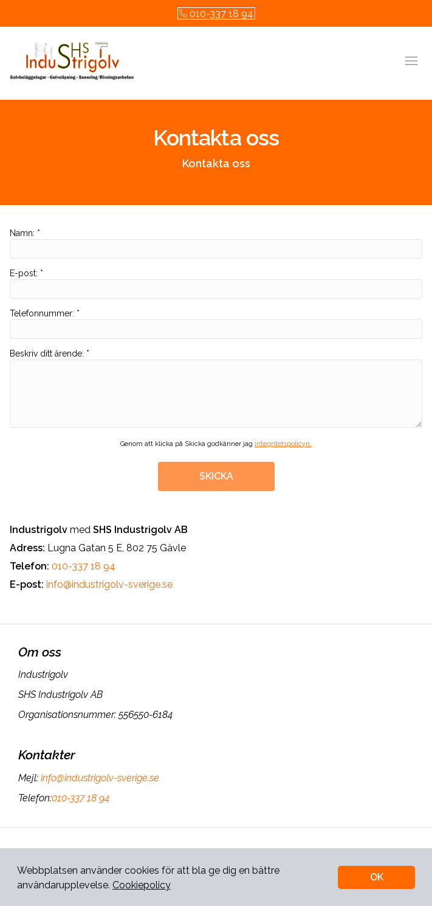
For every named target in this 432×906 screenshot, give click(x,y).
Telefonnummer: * (216, 323)
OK (376, 877)
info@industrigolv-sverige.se (109, 584)
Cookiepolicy (141, 885)
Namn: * (216, 243)
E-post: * (216, 283)
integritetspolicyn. (283, 444)
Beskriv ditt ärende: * (216, 388)
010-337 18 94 (216, 13)
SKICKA (216, 476)
